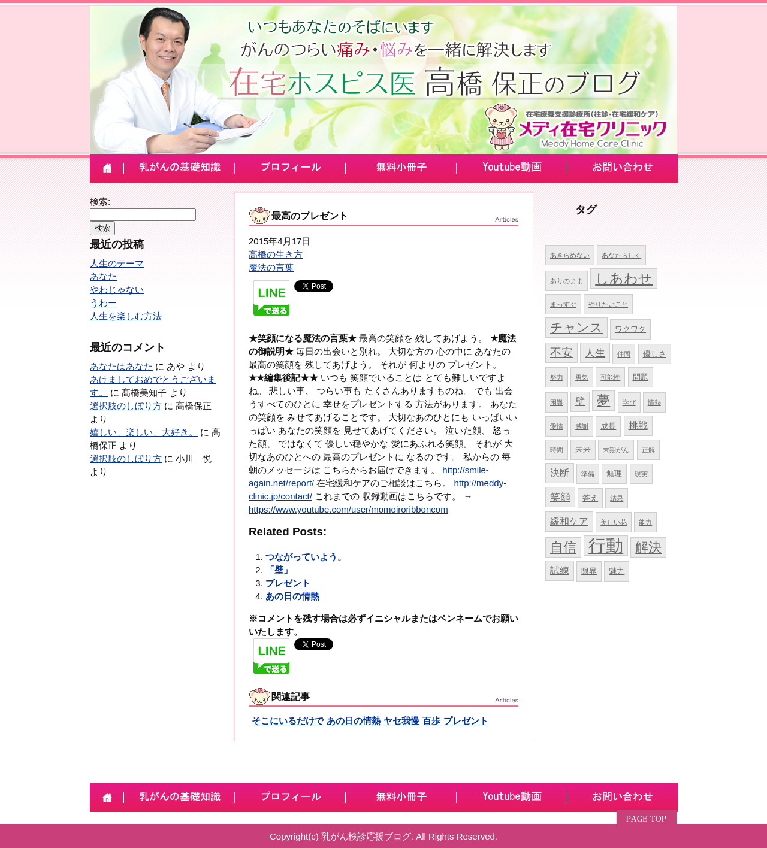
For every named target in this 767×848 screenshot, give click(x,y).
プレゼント (287, 583)
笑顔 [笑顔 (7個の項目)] (560, 497)
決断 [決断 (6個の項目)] (559, 473)
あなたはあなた (121, 366)
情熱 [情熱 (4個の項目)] (654, 402)
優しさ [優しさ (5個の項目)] (654, 353)
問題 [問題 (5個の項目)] (640, 376)
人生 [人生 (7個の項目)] (595, 353)
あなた (103, 276)
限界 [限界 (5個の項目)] (589, 571)
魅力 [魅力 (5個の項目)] (616, 571)
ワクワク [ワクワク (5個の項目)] (630, 329)
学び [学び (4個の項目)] (629, 402)
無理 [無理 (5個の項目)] (614, 473)
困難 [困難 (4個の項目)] (556, 402)
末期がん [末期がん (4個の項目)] (616, 449)
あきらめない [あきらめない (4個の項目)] (570, 255)
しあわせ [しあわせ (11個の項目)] (624, 278)
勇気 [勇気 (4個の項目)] (581, 377)
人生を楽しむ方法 (126, 316)
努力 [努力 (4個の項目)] (556, 377)
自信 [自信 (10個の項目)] (563, 547)
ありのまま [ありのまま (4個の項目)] (566, 280)
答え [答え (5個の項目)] (590, 497)
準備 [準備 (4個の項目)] (587, 473)
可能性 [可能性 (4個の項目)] (610, 377)
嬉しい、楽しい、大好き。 (144, 432)
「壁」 (278, 570)
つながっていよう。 (305, 557)
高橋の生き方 (276, 254)
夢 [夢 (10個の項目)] (603, 400)
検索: (100, 201)
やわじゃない (117, 289)
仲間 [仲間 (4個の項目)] (623, 354)
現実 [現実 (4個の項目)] (641, 473)
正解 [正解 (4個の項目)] (648, 449)
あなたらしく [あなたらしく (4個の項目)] (621, 255)
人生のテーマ (117, 263)
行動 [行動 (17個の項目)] (605, 545)
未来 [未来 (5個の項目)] (583, 449)
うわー (103, 303)
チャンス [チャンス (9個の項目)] (576, 327)
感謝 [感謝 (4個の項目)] (581, 426)
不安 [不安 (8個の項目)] (561, 352)
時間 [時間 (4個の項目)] (556, 449)
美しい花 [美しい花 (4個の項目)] (613, 522)
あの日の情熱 (292, 596)
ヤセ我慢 (401, 721)
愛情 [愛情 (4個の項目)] (556, 426)
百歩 (431, 721)
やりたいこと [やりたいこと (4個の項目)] (608, 304)
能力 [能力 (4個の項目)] (645, 522)
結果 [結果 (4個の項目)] (616, 498)
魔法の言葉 (271, 267)
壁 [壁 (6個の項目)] (580, 401)
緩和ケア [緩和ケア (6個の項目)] (569, 521)
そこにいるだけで (288, 721)
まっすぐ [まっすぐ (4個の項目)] (563, 304)
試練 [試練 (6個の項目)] (559, 570)
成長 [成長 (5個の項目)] (608, 426)
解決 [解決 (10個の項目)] (648, 547)
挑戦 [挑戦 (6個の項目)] (638, 425)
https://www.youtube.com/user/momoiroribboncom (348, 509)
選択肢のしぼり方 (126, 406)
